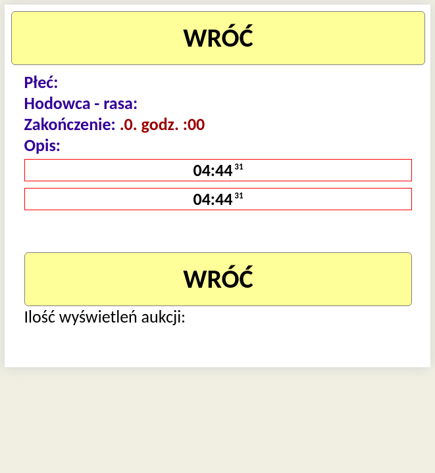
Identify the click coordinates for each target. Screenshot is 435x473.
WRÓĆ (218, 38)
